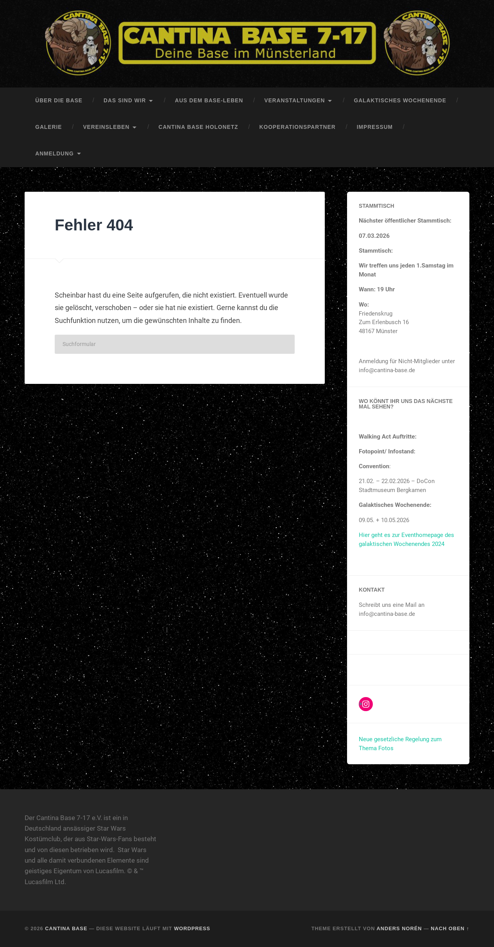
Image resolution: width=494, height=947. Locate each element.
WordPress (192, 928)
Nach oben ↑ (450, 928)
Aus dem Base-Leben (209, 100)
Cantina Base (66, 928)
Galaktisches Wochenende (400, 100)
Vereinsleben (106, 127)
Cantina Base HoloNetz (198, 127)
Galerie (48, 127)
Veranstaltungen (294, 100)
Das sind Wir (125, 100)
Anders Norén (399, 928)
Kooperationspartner (298, 127)
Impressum (375, 127)
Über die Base (58, 100)
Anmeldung (54, 154)
